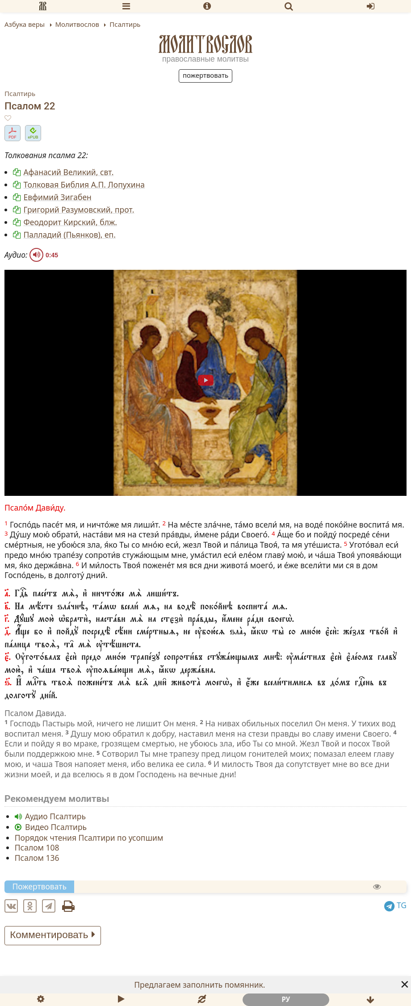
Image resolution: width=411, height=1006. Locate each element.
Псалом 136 (37, 857)
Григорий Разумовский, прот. (79, 209)
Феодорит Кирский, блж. (70, 222)
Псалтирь (19, 93)
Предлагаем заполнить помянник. (199, 984)
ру (285, 999)
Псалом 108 (37, 847)
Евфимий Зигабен (58, 197)
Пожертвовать (205, 75)
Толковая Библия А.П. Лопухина (84, 184)
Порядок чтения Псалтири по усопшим (89, 837)
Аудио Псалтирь (55, 816)
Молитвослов (206, 44)
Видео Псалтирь (56, 827)
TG (395, 905)
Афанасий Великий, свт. (69, 172)
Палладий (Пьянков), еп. (70, 234)
